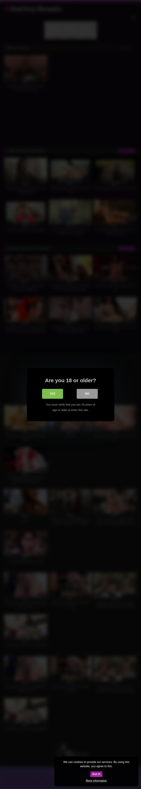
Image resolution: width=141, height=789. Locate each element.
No (87, 393)
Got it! (96, 773)
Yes (52, 393)
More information (96, 780)
